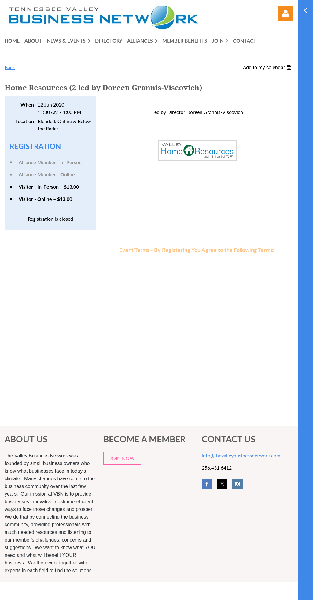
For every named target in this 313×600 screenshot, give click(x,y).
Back (10, 67)
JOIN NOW (122, 458)
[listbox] (268, 67)
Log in (285, 13)
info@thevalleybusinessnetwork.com (241, 455)
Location (24, 121)
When (27, 104)
